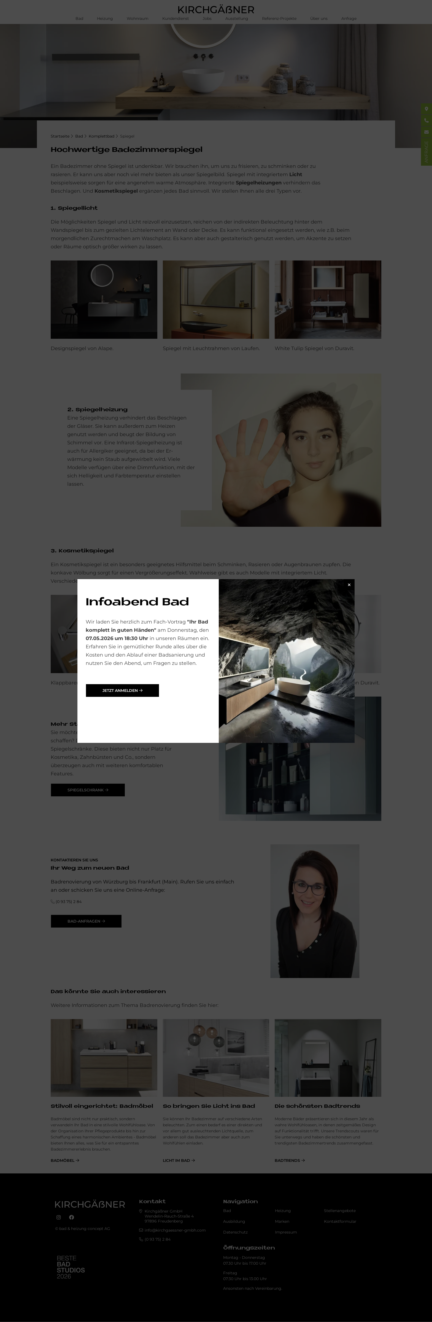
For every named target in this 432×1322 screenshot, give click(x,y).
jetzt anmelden (120, 690)
